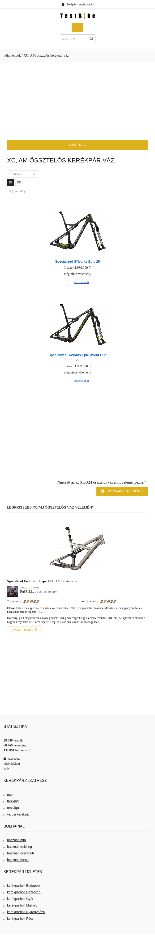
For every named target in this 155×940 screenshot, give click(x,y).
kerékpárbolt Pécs (19, 918)
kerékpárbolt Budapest (22, 885)
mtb (8, 794)
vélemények (12, 55)
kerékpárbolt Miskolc (20, 905)
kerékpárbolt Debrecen (22, 892)
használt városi (16, 860)
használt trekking (18, 847)
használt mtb (15, 840)
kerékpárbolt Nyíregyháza (24, 912)
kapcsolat (12, 758)
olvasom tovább (24, 629)
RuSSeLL (26, 591)
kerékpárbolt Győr (18, 899)
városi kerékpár (17, 814)
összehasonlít (81, 282)
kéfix (6, 768)
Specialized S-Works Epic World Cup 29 (78, 357)
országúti (12, 808)
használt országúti (19, 853)
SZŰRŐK (77, 145)
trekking (11, 801)
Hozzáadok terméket (122, 491)
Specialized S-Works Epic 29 (77, 261)
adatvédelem (12, 763)
